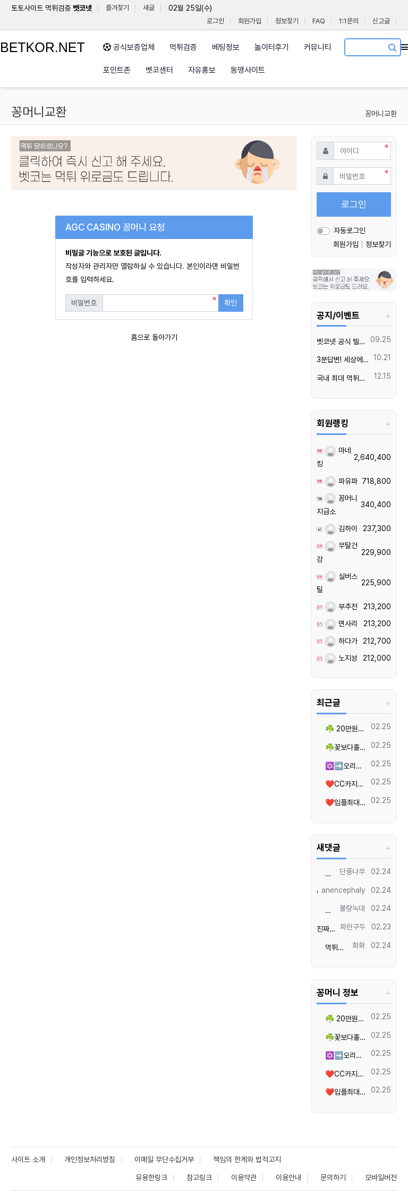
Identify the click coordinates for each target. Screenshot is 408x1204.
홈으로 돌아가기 (154, 337)
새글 (149, 8)
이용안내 (288, 1177)
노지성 (341, 658)
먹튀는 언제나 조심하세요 (332, 947)
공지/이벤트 (338, 315)
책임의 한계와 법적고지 (247, 1159)
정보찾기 (287, 21)
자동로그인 (350, 230)
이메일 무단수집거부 (164, 1159)
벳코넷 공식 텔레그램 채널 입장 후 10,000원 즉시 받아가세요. (342, 341)
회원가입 (249, 21)
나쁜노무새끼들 (326, 910)
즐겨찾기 (117, 8)
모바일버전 (381, 1177)
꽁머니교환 (381, 113)
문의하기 (333, 1177)
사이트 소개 (28, 1159)
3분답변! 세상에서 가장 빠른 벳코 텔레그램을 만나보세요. (343, 359)
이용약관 (244, 1177)
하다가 (341, 641)
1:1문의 (349, 21)
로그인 (215, 21)
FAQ (318, 21)
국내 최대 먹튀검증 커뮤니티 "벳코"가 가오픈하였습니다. (343, 378)
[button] (32, 164)
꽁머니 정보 (338, 992)
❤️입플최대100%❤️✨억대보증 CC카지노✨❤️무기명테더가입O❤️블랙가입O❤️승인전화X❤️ (342, 802)
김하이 (341, 528)
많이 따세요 (326, 873)
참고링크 (199, 1177)
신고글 (381, 21)
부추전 (341, 606)
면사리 (341, 623)
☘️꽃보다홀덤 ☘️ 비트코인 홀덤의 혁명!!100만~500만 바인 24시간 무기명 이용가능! (342, 747)
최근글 (329, 702)
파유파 (341, 481)
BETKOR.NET (42, 47)
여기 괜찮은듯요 (317, 892)
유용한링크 (151, 1177)
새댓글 (329, 847)
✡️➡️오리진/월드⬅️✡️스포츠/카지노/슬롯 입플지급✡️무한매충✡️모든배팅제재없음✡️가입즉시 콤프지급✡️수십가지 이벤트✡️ (342, 766)
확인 (230, 302)
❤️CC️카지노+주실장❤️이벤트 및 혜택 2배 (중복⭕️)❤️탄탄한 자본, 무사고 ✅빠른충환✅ (342, 784)
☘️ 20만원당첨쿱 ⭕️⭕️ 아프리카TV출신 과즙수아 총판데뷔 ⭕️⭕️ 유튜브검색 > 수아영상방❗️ (342, 728)
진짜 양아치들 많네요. (326, 929)
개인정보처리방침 (89, 1159)
